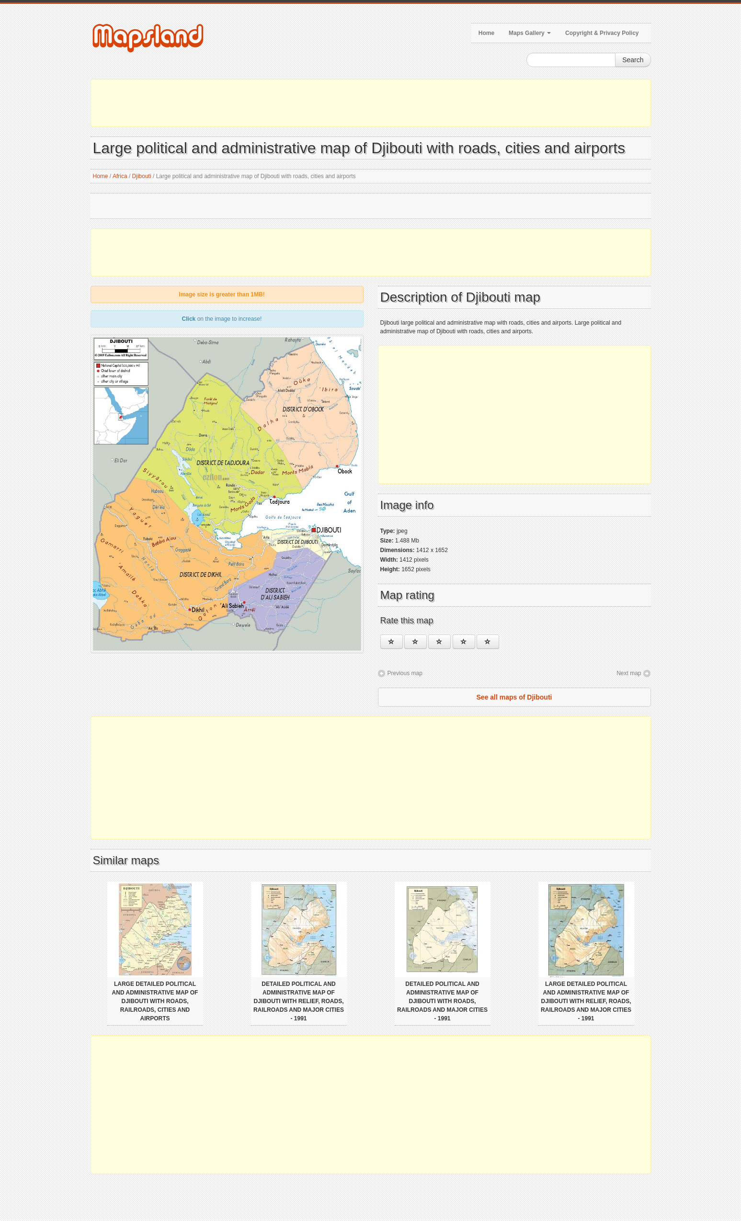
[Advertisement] (371, 102)
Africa (120, 176)
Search (632, 60)
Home (486, 33)
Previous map (405, 673)
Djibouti (141, 176)
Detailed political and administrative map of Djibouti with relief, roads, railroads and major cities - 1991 (298, 1001)
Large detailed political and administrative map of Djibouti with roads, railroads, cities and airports (155, 1001)
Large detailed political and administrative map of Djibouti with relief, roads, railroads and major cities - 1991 (586, 1001)
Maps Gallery (530, 33)
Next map (628, 673)
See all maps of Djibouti (514, 697)
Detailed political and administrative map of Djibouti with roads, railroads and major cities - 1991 (442, 1001)
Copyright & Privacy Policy (601, 33)
